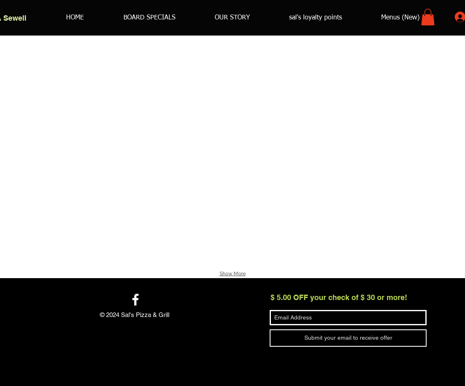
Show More (233, 273)
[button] (428, 17)
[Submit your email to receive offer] (348, 338)
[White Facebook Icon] (135, 299)
